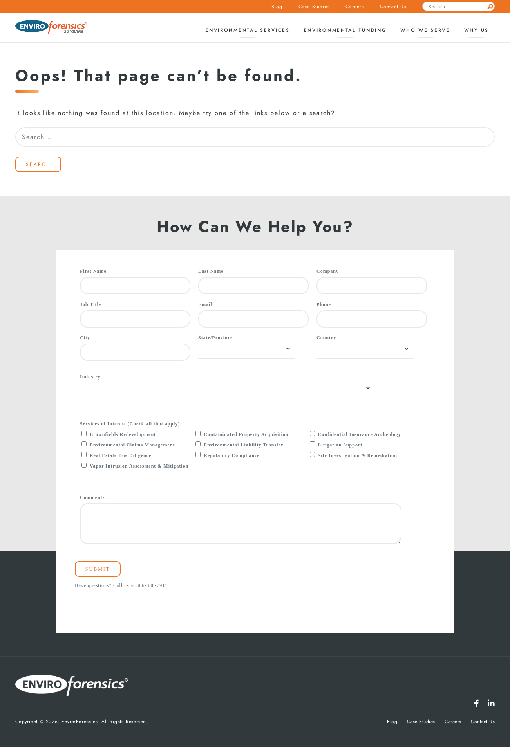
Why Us (476, 30)
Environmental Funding (345, 30)
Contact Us (393, 7)
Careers (354, 7)
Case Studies (314, 7)
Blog (277, 7)
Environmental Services (247, 30)
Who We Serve (425, 30)
